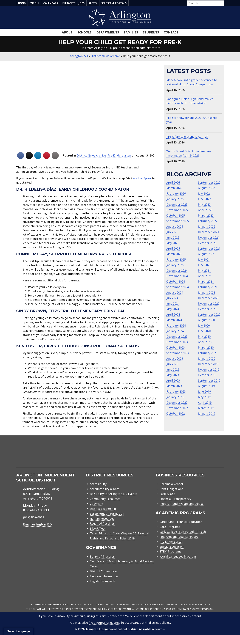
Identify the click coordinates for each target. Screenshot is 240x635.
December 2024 (176, 270)
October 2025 (175, 215)
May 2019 (204, 397)
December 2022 (176, 402)
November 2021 (208, 237)
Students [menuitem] (151, 32)
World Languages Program (178, 556)
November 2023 (177, 342)
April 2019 (205, 402)
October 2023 (175, 347)
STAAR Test (97, 528)
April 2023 (173, 380)
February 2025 (176, 259)
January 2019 (206, 413)
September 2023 (177, 353)
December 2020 (208, 298)
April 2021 (205, 276)
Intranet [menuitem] (68, 3)
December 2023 (176, 336)
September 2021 (209, 248)
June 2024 (172, 303)
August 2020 (206, 320)
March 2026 (174, 188)
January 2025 (175, 265)
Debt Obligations (171, 489)
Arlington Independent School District (111, 629)
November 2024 (177, 276)
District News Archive (91, 155)
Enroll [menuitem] (34, 3)
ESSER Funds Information (107, 513)
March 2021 (206, 281)
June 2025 (172, 237)
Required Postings (102, 523)
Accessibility (98, 484)
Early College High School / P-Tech (183, 531)
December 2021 (208, 232)
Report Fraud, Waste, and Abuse (181, 504)
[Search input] (204, 3)
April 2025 (173, 248)
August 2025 (174, 226)
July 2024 (172, 298)
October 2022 (175, 413)
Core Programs (170, 527)
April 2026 (173, 182)
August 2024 (174, 292)
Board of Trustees (102, 556)
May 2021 (204, 270)
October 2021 (207, 243)
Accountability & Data (104, 489)
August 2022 (206, 188)
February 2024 (176, 325)
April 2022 (205, 210)
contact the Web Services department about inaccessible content (154, 616)
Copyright (96, 504)
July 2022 (204, 193)
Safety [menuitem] (92, 3)
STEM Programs (170, 551)
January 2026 (175, 199)
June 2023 (172, 369)
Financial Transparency (175, 499)
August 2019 (206, 386)
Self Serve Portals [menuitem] (114, 3)
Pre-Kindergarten (119, 155)
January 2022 (206, 226)
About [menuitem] (67, 32)
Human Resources (102, 518)
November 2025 (177, 210)
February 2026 (176, 193)
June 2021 (204, 265)
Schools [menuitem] (84, 32)
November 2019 (208, 369)
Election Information (104, 576)
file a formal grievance (104, 622)
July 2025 (172, 232)
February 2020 (207, 353)
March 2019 (206, 408)
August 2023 (174, 358)
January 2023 (175, 397)
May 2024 (172, 309)
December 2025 (176, 204)
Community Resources (105, 499)
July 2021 (204, 259)
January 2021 (206, 292)
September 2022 (209, 182)
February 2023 (176, 391)
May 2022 (204, 204)
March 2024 (174, 320)
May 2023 (172, 375)
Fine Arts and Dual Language (179, 537)
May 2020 (204, 336)
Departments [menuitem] (107, 32)
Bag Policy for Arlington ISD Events (113, 494)
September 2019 (209, 380)
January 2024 (175, 331)
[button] (223, 3)
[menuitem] (197, 455)
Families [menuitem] (131, 32)
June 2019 (204, 391)
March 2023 (174, 386)
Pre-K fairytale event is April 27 (187, 136)
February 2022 (207, 221)
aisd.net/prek (142, 178)
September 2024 (177, 287)
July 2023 (172, 364)
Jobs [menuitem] (82, 3)
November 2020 (208, 303)
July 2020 (204, 325)
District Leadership (103, 509)
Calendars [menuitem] (50, 3)
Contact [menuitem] (171, 32)
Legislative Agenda (102, 581)
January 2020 (206, 358)
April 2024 (173, 314)
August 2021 (206, 254)
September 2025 (177, 221)
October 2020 (207, 309)
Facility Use (167, 494)
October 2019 (207, 375)
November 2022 (177, 408)
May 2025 (172, 243)
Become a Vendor (171, 484)
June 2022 (204, 199)
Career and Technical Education (181, 522)
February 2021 (207, 287)
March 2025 (174, 254)
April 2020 (205, 342)
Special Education (172, 546)
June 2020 (204, 331)
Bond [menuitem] (22, 3)
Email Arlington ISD (37, 524)
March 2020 (206, 347)
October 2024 (175, 281)
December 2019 (208, 364)
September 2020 (209, 314)
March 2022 (206, 215)
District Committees (104, 571)
